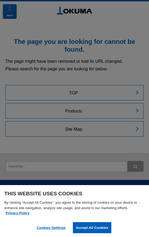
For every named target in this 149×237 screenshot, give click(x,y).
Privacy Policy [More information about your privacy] (18, 214)
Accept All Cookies (92, 228)
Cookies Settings (51, 228)
